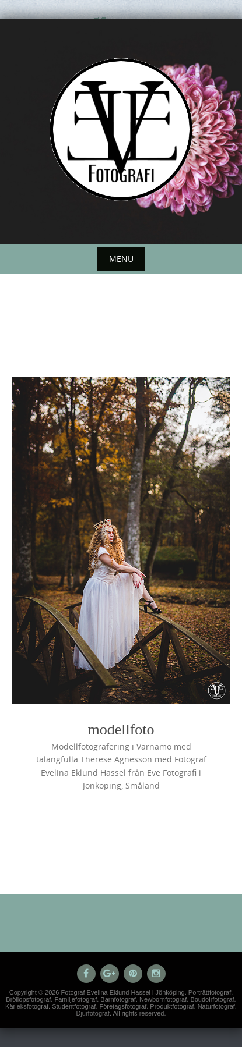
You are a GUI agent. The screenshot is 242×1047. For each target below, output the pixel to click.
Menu (121, 258)
